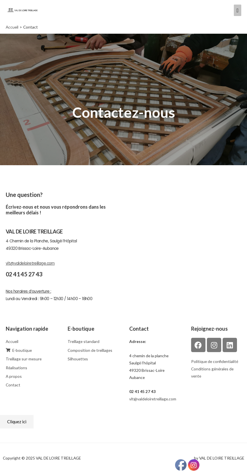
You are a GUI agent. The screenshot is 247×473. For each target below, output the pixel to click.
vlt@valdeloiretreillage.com (30, 263)
